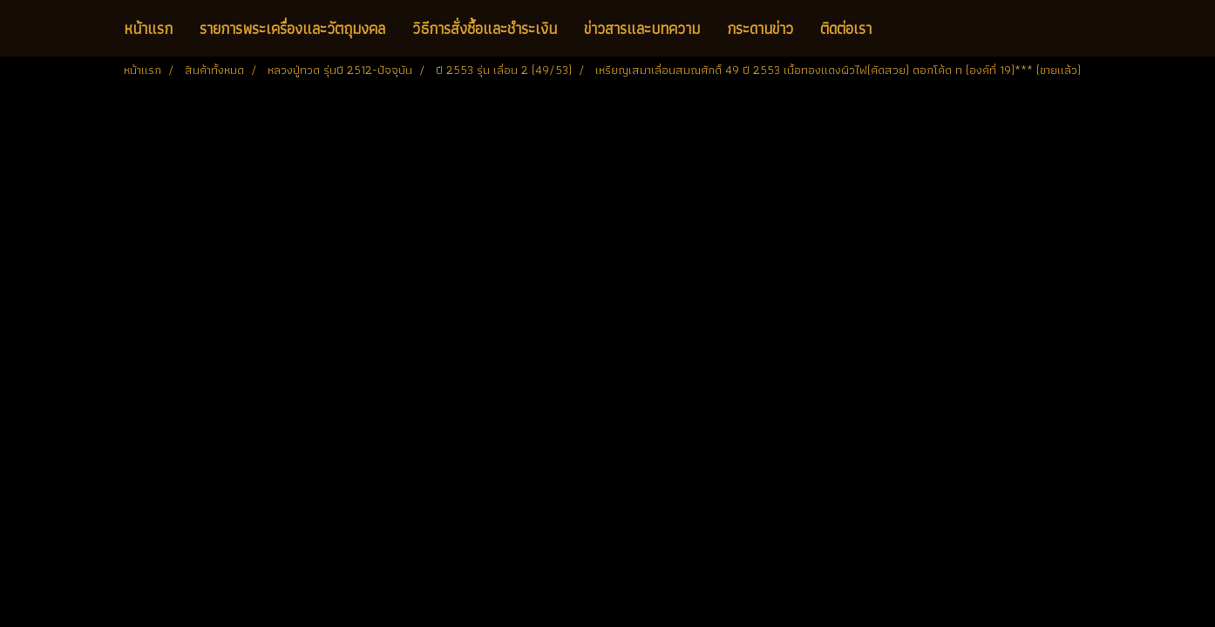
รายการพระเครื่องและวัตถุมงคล (292, 28)
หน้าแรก (148, 28)
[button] (900, 29)
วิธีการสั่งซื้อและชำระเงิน (484, 28)
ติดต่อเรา (846, 28)
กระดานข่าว (760, 28)
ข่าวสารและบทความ (642, 28)
